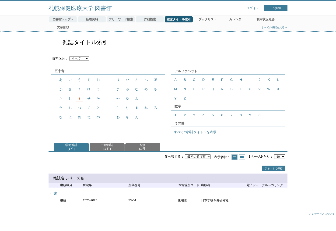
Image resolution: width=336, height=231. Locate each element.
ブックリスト (208, 19)
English (276, 8)
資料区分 (58, 58)
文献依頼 (63, 27)
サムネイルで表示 (242, 157)
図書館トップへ (63, 19)
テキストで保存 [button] (274, 168)
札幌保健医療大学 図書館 (80, 8)
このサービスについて (322, 213)
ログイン (252, 8)
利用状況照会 (265, 19)
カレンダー (236, 19)
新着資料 (92, 19)
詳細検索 (150, 19)
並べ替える (172, 156)
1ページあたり (259, 156)
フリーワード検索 (121, 19)
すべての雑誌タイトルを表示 (195, 132)
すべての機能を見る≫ (274, 27)
